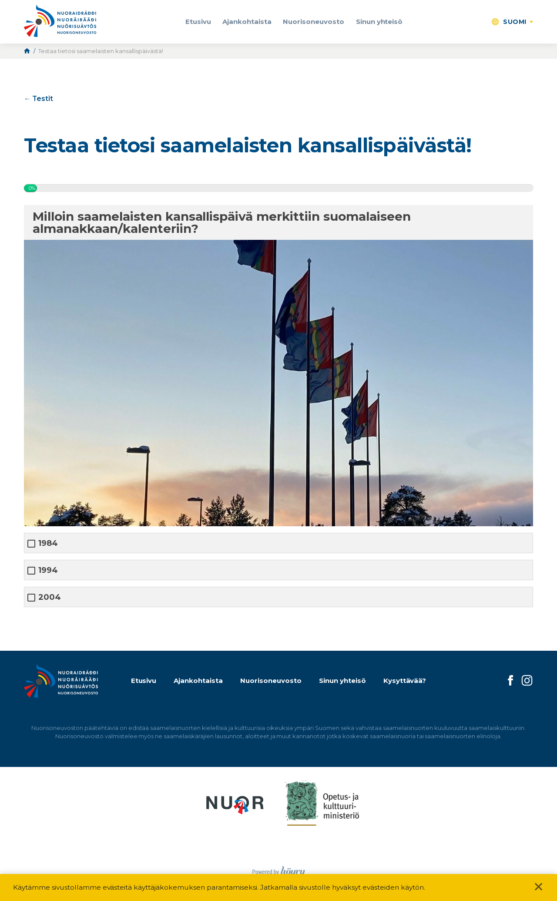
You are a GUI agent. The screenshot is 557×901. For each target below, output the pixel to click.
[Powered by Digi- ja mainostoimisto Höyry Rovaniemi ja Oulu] (279, 869)
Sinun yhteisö (379, 21)
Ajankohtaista (247, 21)
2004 (49, 597)
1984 (48, 543)
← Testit (38, 98)
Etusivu (198, 21)
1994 (48, 570)
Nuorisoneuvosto (313, 21)
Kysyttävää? (404, 680)
